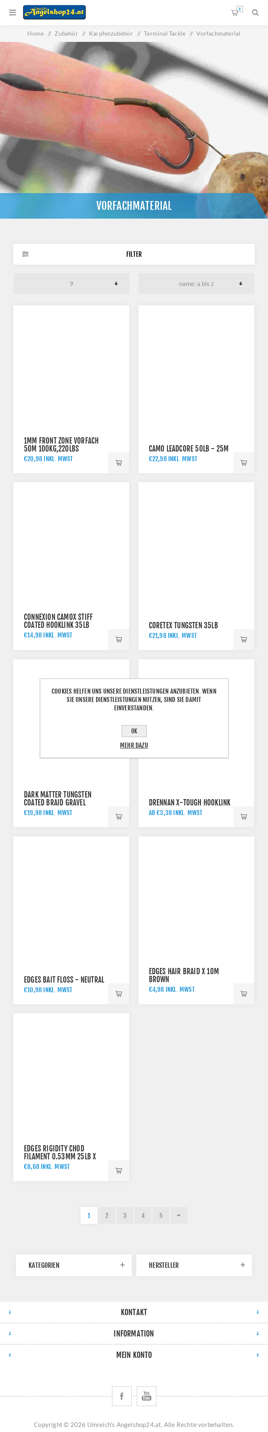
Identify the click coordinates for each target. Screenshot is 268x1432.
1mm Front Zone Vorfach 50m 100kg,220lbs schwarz (61, 448)
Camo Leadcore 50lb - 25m (189, 448)
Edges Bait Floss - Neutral (64, 979)
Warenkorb (240, 9)
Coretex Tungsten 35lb (183, 625)
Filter (134, 254)
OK (134, 731)
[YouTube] (146, 1396)
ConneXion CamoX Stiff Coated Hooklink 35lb (58, 621)
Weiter (179, 1215)
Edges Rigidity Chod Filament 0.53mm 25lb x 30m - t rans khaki (60, 1156)
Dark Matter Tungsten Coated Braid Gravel (57, 798)
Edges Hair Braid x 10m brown (184, 975)
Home (35, 33)
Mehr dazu (134, 745)
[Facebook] (122, 1396)
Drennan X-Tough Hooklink (190, 802)
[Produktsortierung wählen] (196, 283)
